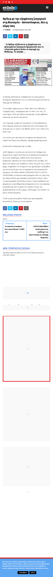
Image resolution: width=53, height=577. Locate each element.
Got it (33, 572)
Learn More (23, 572)
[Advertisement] (26, 526)
